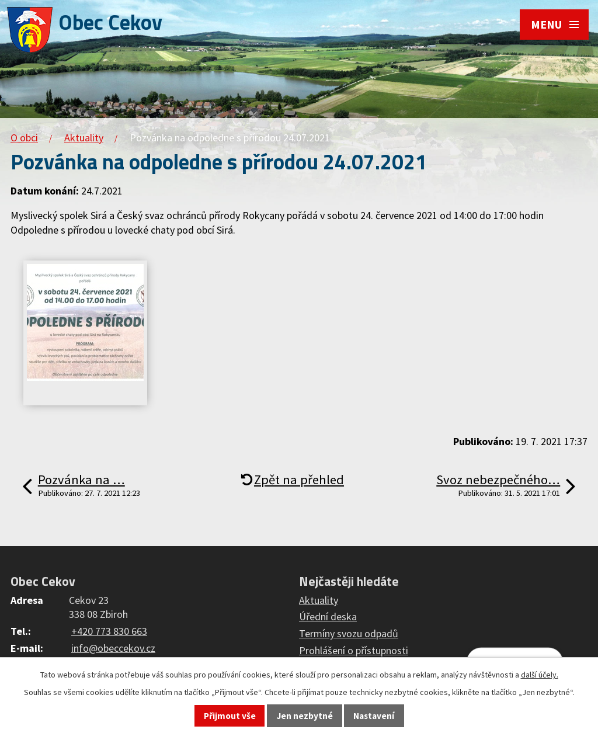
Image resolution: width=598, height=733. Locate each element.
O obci (24, 137)
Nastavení (373, 715)
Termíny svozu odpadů (348, 633)
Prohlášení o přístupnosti (353, 650)
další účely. (539, 674)
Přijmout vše (230, 715)
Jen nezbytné (305, 715)
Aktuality (83, 137)
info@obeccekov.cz (113, 648)
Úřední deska (328, 616)
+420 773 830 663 (109, 631)
